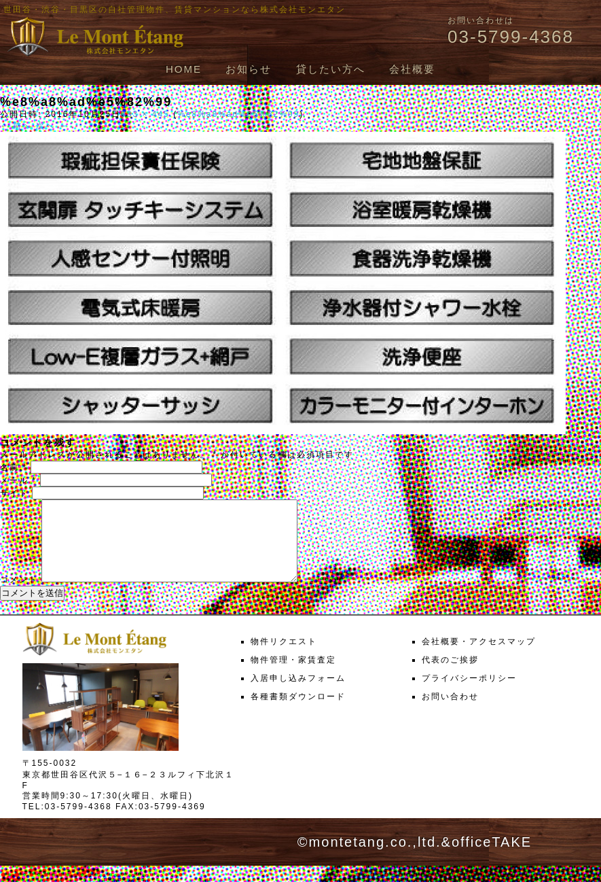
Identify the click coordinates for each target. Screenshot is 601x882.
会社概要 (412, 69)
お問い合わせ (450, 713)
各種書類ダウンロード (298, 713)
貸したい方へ (330, 69)
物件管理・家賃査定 (293, 676)
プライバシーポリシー (469, 694)
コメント (19, 596)
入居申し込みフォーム (298, 694)
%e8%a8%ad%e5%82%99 (238, 114)
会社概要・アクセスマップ (479, 658)
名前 (13, 467)
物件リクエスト (284, 658)
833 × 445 (145, 114)
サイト (14, 493)
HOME (184, 69)
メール (18, 480)
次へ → (52, 125)
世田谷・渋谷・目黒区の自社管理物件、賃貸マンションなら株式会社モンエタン (174, 9)
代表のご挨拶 (450, 676)
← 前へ (16, 125)
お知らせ (248, 69)
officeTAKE (492, 858)
